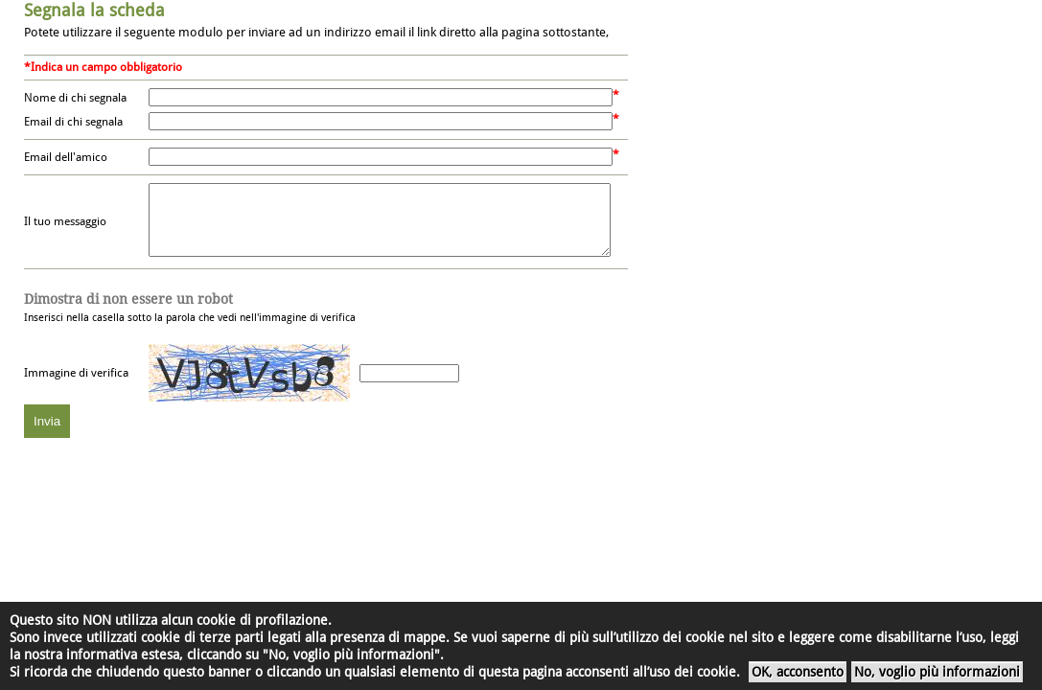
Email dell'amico (65, 157)
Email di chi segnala (73, 121)
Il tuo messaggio (65, 229)
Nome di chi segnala (75, 97)
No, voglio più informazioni (937, 671)
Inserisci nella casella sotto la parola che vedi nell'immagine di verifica (190, 322)
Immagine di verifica (76, 387)
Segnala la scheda (94, 10)
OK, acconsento (798, 671)
